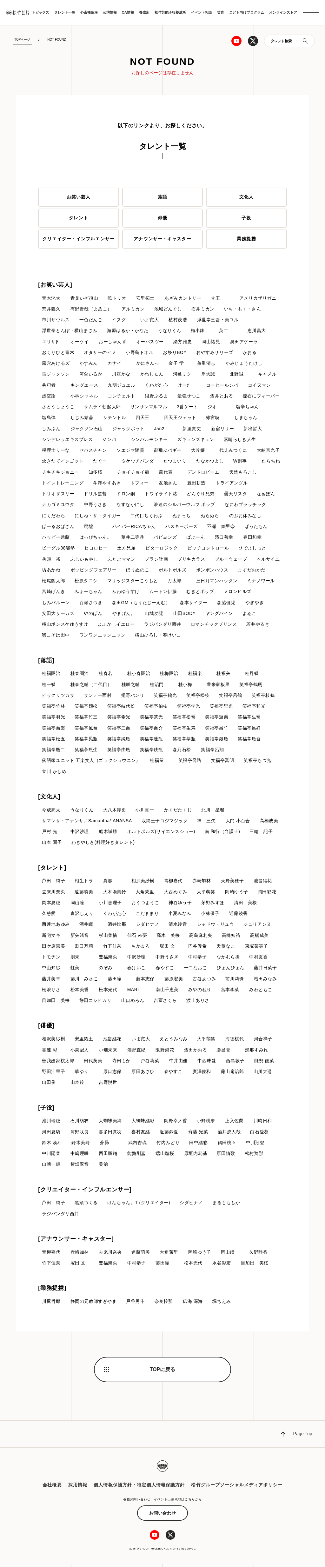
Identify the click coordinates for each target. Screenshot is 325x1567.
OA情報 (128, 12)
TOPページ (22, 39)
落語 (162, 197)
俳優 (162, 218)
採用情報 (77, 1487)
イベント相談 (201, 12)
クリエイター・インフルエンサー (79, 239)
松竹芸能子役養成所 (170, 12)
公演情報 (110, 12)
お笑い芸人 (79, 197)
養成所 (144, 12)
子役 (246, 218)
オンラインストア (283, 12)
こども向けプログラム (246, 12)
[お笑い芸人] (55, 285)
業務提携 (246, 239)
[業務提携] (52, 1291)
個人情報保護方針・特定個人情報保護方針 (139, 1487)
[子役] (46, 1110)
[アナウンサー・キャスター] (76, 1242)
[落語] (46, 661)
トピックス (40, 12)
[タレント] (52, 869)
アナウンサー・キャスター (162, 239)
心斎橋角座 (89, 12)
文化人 (246, 197)
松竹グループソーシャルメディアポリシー (236, 1487)
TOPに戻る (163, 1372)
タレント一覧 (64, 12)
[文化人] (49, 798)
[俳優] (46, 1028)
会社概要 (52, 1487)
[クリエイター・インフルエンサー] (84, 1192)
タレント (78, 218)
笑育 (220, 12)
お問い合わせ (162, 1516)
